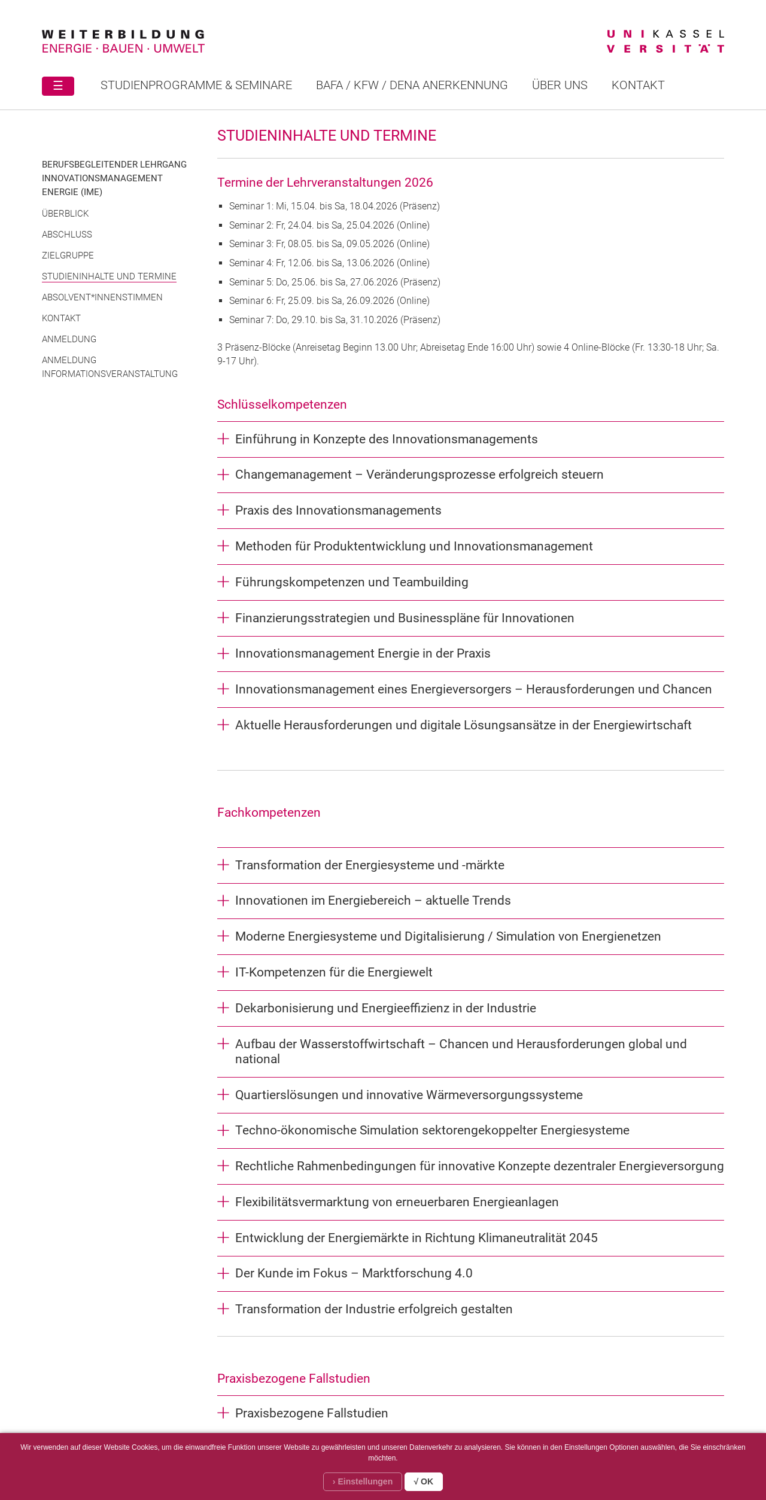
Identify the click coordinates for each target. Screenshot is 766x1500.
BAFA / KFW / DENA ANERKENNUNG (412, 85)
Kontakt (638, 85)
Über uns (560, 85)
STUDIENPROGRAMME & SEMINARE (196, 85)
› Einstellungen (363, 1481)
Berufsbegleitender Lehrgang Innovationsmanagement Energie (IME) (114, 178)
